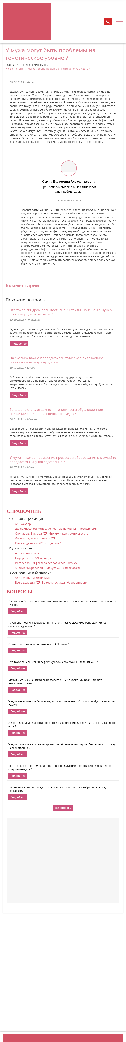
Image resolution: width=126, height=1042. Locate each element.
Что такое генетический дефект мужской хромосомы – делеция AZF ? (53, 662)
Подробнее (19, 343)
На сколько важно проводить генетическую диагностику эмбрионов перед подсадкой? (56, 360)
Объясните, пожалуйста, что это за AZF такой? (38, 644)
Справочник (24, 511)
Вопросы (20, 591)
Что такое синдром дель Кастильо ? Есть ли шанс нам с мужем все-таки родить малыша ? (61, 312)
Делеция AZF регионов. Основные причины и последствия (56, 528)
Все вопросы (63, 807)
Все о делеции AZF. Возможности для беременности (51, 582)
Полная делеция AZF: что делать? (38, 543)
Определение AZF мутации (33, 558)
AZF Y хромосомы (27, 553)
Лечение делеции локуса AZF (35, 538)
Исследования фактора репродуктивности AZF (47, 563)
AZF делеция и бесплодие (32, 578)
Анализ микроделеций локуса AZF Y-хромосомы (48, 568)
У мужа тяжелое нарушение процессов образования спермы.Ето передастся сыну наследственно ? (63, 459)
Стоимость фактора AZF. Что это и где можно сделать (51, 533)
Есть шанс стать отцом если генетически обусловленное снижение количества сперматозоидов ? (56, 411)
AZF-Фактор (23, 524)
